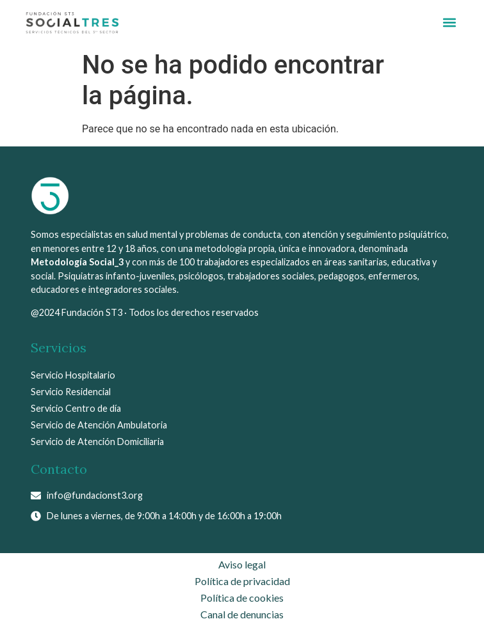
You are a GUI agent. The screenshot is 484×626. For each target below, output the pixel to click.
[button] (449, 22)
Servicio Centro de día (76, 408)
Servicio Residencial (71, 391)
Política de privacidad (242, 581)
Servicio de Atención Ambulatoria (99, 424)
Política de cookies (242, 597)
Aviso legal (242, 564)
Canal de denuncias (242, 614)
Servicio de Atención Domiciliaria (97, 441)
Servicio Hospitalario (73, 375)
